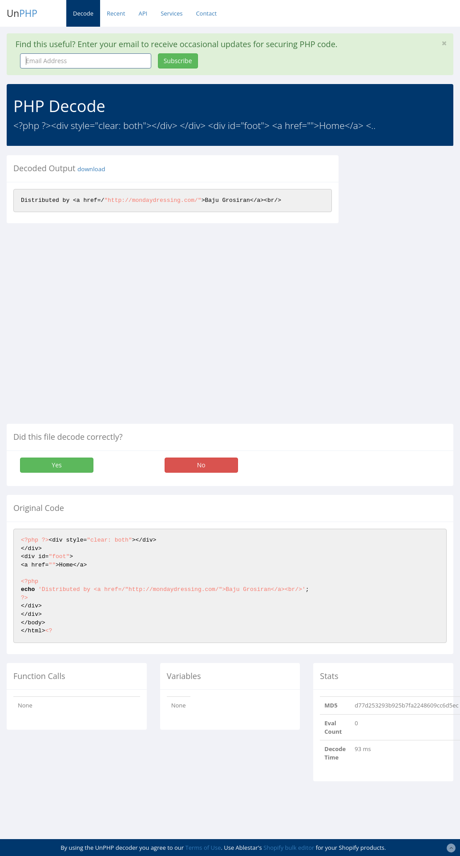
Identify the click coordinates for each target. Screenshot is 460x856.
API (142, 13)
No (201, 465)
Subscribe (178, 60)
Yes (56, 465)
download (91, 169)
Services (171, 13)
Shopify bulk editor (288, 848)
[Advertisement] (405, 288)
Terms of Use (203, 848)
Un (22, 13)
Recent (116, 13)
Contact (206, 13)
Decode (83, 13)
